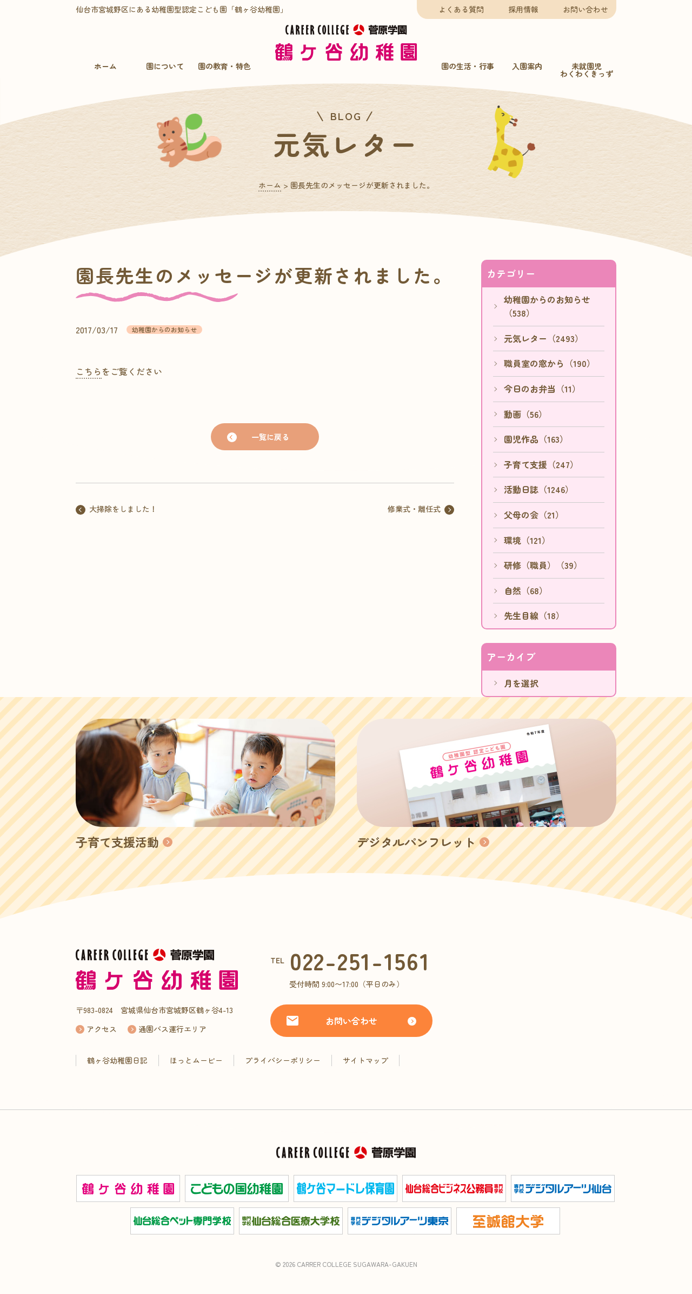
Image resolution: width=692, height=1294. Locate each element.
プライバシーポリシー (283, 1060)
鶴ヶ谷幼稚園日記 (117, 1060)
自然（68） (526, 590)
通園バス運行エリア (172, 1028)
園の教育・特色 (224, 66)
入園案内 (527, 66)
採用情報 (523, 9)
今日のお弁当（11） (542, 388)
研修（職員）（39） (543, 565)
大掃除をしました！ (123, 508)
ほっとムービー (196, 1060)
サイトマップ (365, 1060)
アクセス (101, 1028)
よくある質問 (461, 9)
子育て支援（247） (541, 464)
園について (165, 66)
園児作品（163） (536, 438)
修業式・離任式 (414, 508)
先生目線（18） (534, 615)
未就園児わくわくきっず (586, 70)
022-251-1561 (360, 960)
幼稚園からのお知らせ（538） (547, 306)
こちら (89, 371)
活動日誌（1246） (539, 489)
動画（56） (525, 414)
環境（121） (527, 540)
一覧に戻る (270, 436)
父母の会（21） (534, 514)
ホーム (105, 66)
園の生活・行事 (467, 66)
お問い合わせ (585, 9)
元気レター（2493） (543, 338)
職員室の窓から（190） (549, 363)
